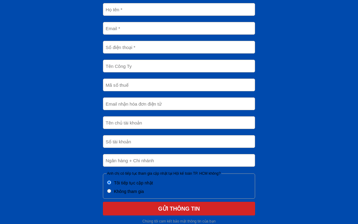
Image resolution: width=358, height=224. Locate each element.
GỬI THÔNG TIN (179, 209)
